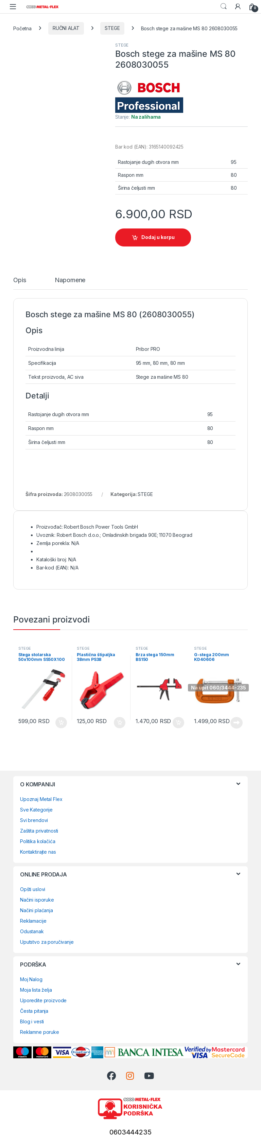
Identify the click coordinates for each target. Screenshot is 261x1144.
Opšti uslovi (32, 889)
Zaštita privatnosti (39, 831)
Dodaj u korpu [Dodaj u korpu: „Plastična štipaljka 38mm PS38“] (119, 723)
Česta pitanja (34, 1011)
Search (223, 6)
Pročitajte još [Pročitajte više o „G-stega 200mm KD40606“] (236, 723)
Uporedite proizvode (43, 1000)
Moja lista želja (36, 990)
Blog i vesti (32, 1021)
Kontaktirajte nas (38, 852)
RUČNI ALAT (66, 28)
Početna (22, 28)
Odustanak (32, 931)
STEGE (112, 28)
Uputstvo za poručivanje (47, 942)
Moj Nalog (31, 979)
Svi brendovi (34, 820)
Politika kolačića (37, 841)
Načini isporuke (37, 900)
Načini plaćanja (36, 910)
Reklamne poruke (39, 1032)
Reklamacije (33, 921)
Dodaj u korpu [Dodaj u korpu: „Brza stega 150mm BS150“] (178, 723)
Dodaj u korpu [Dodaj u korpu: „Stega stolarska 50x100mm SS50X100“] (61, 723)
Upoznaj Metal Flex (41, 799)
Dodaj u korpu (158, 237)
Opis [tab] (19, 280)
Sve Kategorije (36, 810)
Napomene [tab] (70, 280)
